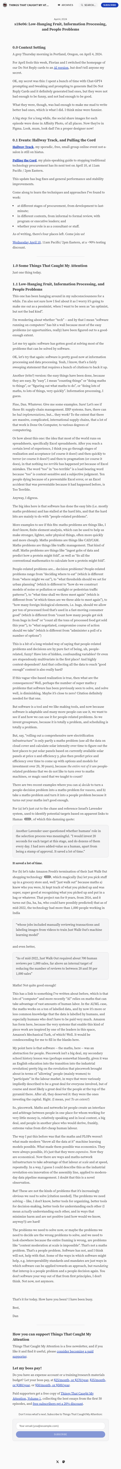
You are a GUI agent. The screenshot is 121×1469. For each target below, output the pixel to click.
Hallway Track (23, 147)
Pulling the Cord (25, 160)
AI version (61, 67)
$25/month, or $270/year (71, 1380)
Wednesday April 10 (27, 242)
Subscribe (109, 5)
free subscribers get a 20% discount (58, 1403)
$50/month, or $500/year (52, 1385)
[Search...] (88, 5)
